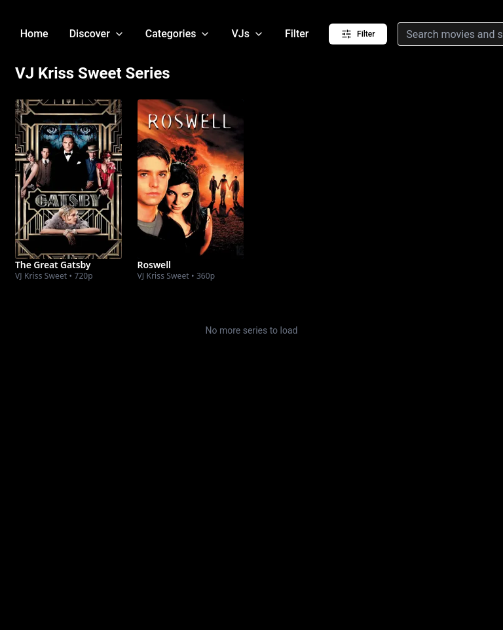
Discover (96, 33)
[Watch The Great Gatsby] (68, 179)
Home (34, 33)
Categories (178, 33)
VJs (247, 33)
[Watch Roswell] (191, 179)
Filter (297, 33)
